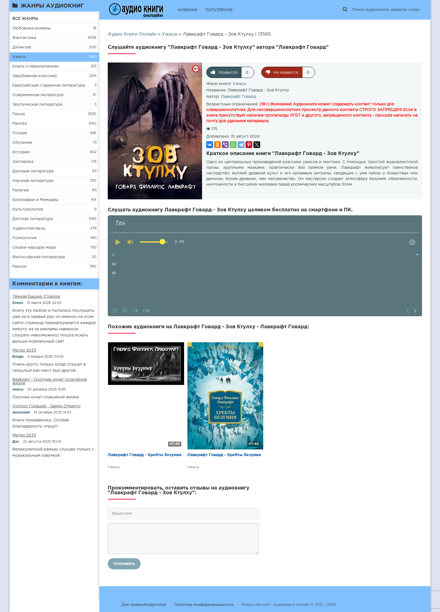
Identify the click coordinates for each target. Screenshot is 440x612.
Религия (20, 190)
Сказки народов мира (34, 247)
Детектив (21, 47)
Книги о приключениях (35, 66)
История (20, 152)
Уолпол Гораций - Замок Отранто (46, 406)
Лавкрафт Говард (238, 96)
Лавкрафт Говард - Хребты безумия (145, 455)
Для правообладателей (144, 604)
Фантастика (24, 38)
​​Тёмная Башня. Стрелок (36, 296)
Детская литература (32, 219)
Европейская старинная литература (48, 85)
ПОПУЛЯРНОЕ (219, 10)
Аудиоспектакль (28, 228)
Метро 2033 (24, 350)
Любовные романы (31, 28)
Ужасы (19, 57)
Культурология (27, 209)
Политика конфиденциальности (203, 604)
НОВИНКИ (187, 10)
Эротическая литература (37, 104)
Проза (18, 114)
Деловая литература (33, 171)
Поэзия (19, 133)
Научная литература (32, 181)
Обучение (22, 142)
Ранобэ (19, 123)
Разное (19, 266)
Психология (24, 238)
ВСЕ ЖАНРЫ (25, 18)
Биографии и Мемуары (35, 200)
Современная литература (37, 95)
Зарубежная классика (34, 76)
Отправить (124, 563)
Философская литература (38, 257)
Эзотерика (22, 161)
